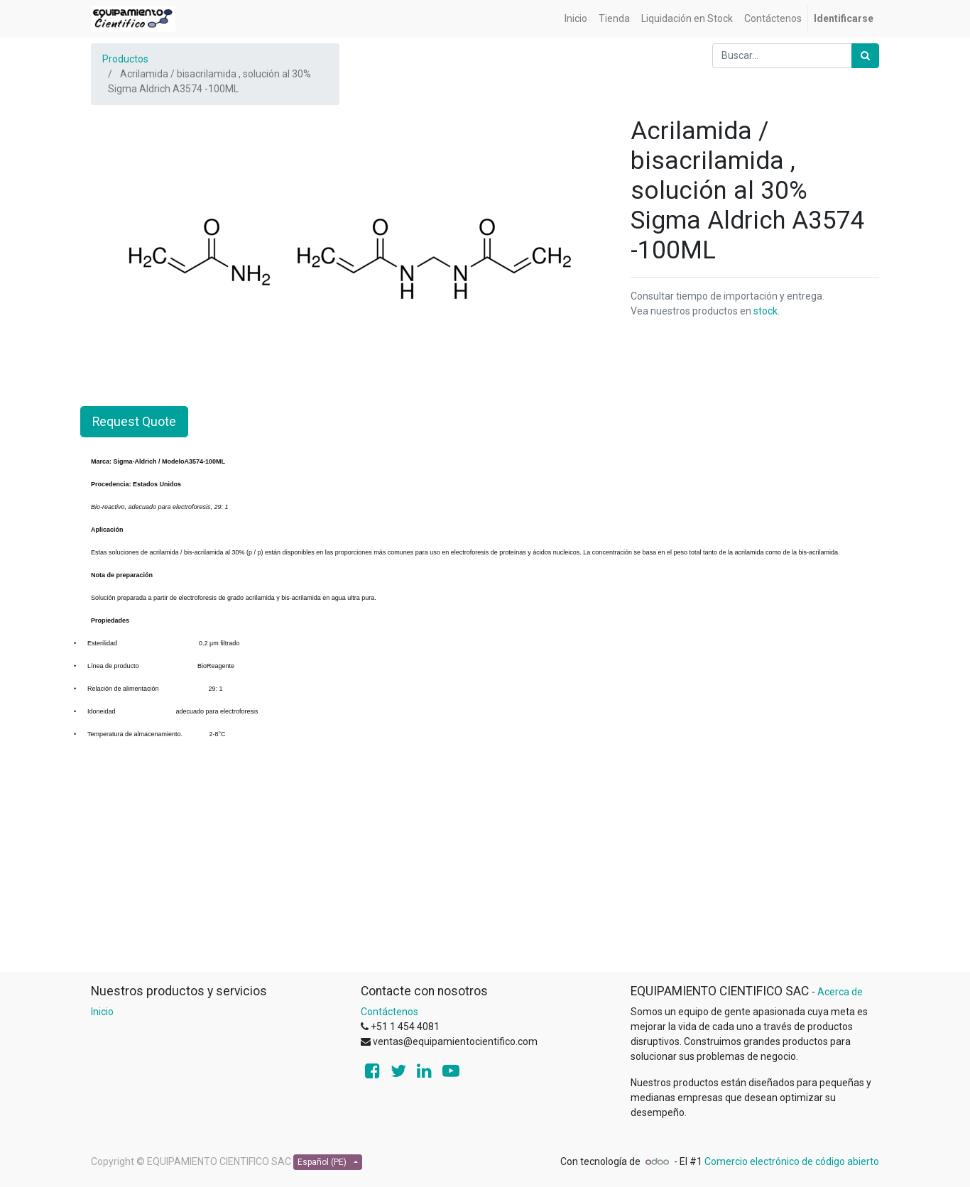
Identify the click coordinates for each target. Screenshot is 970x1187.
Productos (125, 59)
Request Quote (134, 422)
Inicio (102, 1011)
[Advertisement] (485, 871)
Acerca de (840, 991)
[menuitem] (576, 19)
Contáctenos (389, 1011)
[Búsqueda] (865, 55)
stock (765, 311)
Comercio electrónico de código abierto (791, 1161)
